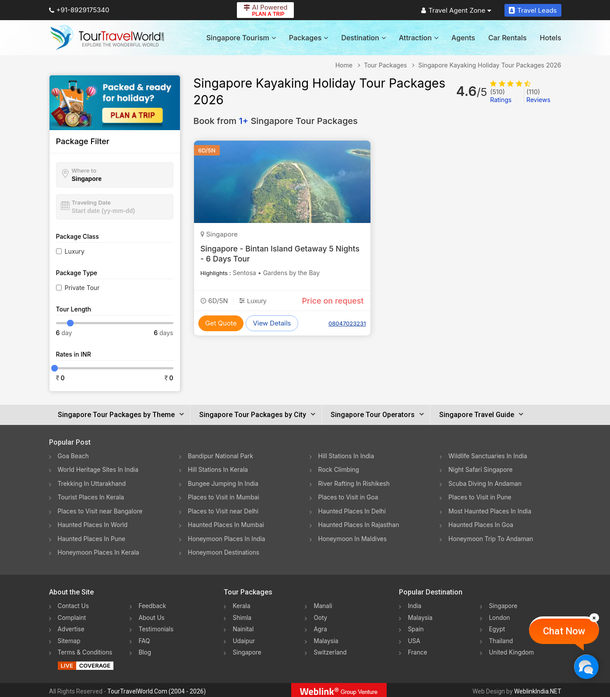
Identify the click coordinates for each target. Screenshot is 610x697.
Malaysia (326, 638)
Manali (323, 604)
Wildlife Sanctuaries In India (488, 456)
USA (414, 638)
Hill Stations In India (346, 456)
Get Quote (221, 323)
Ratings (500, 95)
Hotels (550, 37)
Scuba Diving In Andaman (485, 483)
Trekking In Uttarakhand (92, 483)
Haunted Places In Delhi (352, 510)
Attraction (418, 37)
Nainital (243, 626)
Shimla (242, 615)
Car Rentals (507, 37)
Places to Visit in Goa (348, 496)
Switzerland (331, 649)
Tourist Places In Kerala (91, 496)
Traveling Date (91, 202)
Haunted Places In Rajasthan (359, 523)
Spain (416, 626)
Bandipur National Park (221, 456)
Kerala (241, 604)
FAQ (144, 638)
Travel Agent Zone (456, 10)
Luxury (75, 251)
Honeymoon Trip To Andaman (491, 537)
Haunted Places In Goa (481, 523)
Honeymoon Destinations (224, 551)
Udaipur (244, 638)
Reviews (538, 95)
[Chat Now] (586, 666)
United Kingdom (512, 649)
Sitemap (69, 638)
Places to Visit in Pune (480, 496)
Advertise (71, 626)
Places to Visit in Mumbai (224, 496)
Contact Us (74, 604)
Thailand (501, 638)
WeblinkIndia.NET (537, 688)
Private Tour (82, 287)
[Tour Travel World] (107, 37)
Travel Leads (533, 10)
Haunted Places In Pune (92, 537)
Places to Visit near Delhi (224, 510)
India (415, 604)
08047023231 (347, 323)
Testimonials (156, 626)
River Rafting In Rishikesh (354, 483)
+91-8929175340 (79, 10)
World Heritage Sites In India (99, 469)
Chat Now (564, 631)
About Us (151, 615)
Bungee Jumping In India (224, 483)
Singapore (247, 649)
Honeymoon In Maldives (353, 537)
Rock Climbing (339, 469)
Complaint (72, 615)
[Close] (594, 617)
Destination (363, 37)
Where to (84, 170)
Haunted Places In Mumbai (226, 523)
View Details (272, 323)
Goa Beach (73, 456)
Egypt (497, 626)
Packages (308, 37)
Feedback (152, 604)
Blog (145, 649)
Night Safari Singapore (481, 469)
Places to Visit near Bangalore (101, 510)
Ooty (321, 615)
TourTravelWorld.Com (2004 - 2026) (156, 688)
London (500, 615)
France (417, 649)
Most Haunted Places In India (490, 510)
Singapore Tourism (241, 37)
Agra (320, 626)
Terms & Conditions (86, 649)
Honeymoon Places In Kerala (99, 551)
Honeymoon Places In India (227, 537)
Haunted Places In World (93, 523)
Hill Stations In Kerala (218, 469)
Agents (463, 37)
